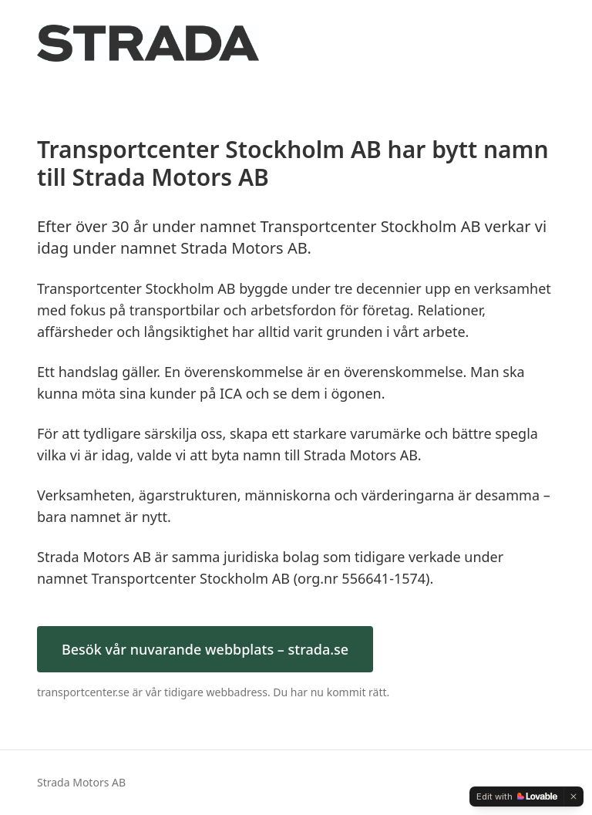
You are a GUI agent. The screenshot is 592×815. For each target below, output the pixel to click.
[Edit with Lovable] (516, 796)
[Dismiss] (573, 796)
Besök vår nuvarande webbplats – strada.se (205, 649)
